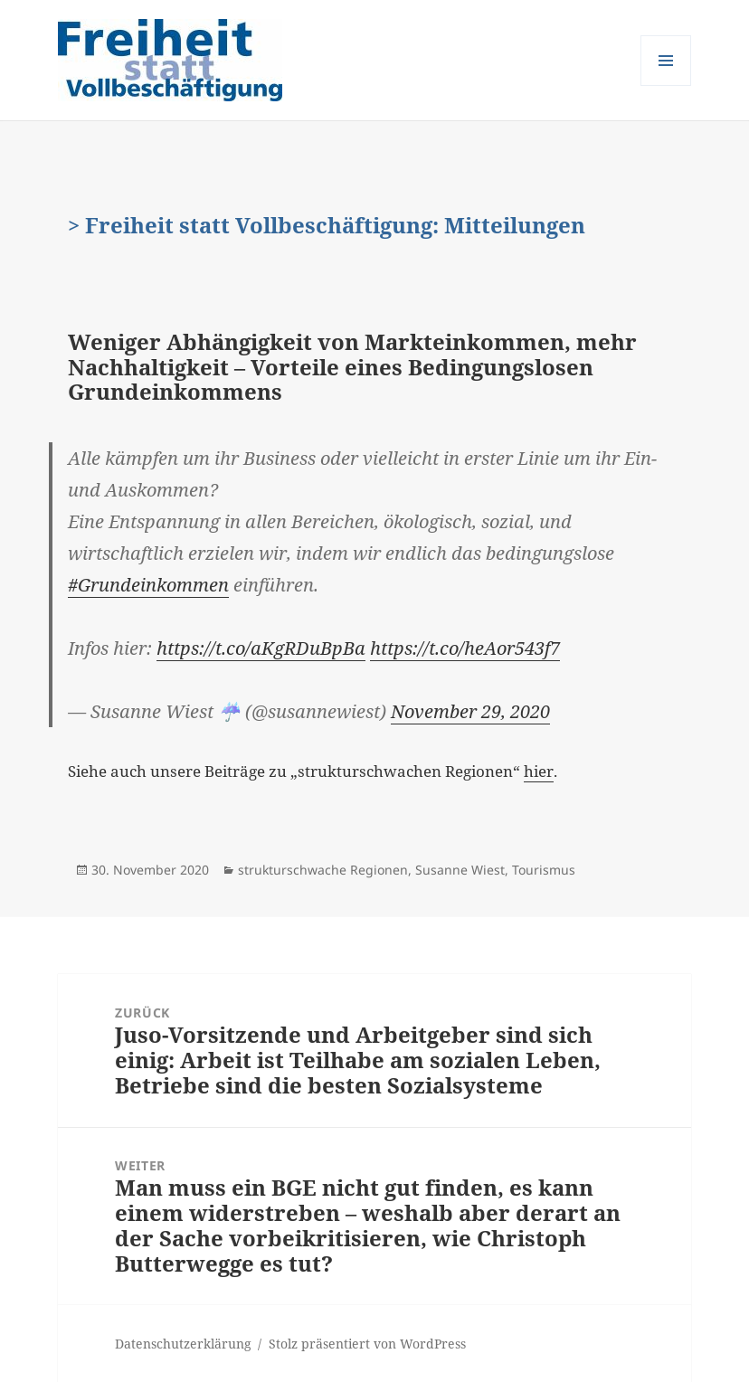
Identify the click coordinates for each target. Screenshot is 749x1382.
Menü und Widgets (666, 85)
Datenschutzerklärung (183, 1343)
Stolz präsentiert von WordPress (367, 1343)
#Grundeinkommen (148, 585)
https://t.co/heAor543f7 (465, 648)
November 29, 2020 (470, 711)
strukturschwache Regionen (323, 869)
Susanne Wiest (460, 869)
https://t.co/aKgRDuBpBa (260, 648)
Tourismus (543, 869)
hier (539, 771)
